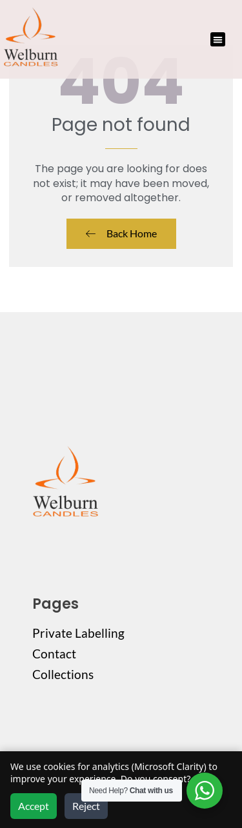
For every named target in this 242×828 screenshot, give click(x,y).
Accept (33, 806)
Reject (86, 806)
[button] (217, 39)
